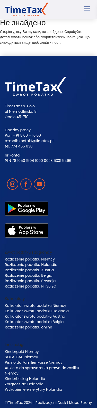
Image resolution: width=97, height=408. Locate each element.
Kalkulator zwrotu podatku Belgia (34, 321)
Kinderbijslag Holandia (25, 378)
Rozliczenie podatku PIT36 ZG (30, 286)
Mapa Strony (80, 402)
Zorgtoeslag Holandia (24, 384)
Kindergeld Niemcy (22, 351)
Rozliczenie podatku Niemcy (30, 259)
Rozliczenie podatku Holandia (31, 264)
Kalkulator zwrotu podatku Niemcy (35, 305)
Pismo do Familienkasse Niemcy (34, 362)
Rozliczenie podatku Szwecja (30, 280)
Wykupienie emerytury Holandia (33, 389)
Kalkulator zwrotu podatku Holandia (37, 311)
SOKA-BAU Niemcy (21, 357)
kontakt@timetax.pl (36, 140)
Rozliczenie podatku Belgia (28, 275)
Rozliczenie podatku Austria (29, 270)
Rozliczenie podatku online (28, 327)
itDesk (60, 402)
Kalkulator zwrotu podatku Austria (35, 316)
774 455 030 (22, 146)
